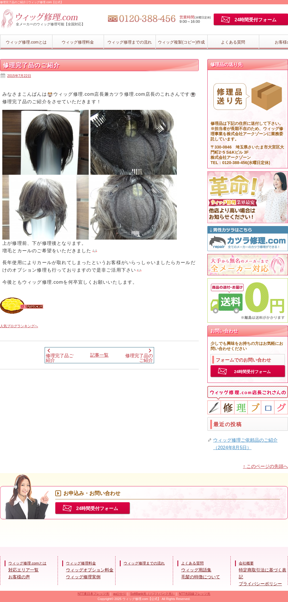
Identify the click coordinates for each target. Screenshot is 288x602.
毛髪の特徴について (200, 576)
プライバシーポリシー (260, 583)
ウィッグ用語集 (196, 569)
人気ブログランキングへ (19, 326)
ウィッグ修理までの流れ (129, 42)
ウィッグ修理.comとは (26, 42)
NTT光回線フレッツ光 (194, 593)
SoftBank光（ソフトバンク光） (152, 593)
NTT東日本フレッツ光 (93, 593)
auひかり (119, 593)
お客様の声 (19, 576)
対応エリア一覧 (23, 569)
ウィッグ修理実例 (83, 576)
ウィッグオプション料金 (89, 569)
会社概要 (246, 563)
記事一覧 (99, 355)
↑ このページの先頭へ (265, 466)
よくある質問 (233, 42)
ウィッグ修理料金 (78, 42)
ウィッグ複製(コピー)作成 (181, 42)
